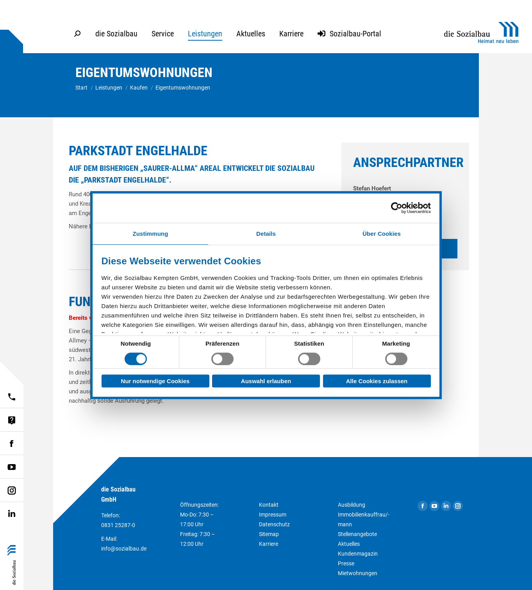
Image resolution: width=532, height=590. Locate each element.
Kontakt (268, 505)
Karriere (268, 544)
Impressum (272, 514)
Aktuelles (349, 544)
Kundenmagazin (358, 554)
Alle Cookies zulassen (377, 381)
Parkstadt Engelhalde (138, 150)
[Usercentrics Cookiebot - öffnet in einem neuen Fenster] (396, 208)
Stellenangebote (357, 534)
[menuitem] (116, 33)
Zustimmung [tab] (150, 233)
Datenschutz (274, 524)
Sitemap (269, 534)
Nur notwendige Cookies (155, 381)
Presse (346, 563)
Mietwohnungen (357, 573)
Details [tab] (266, 233)
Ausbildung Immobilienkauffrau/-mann (363, 514)
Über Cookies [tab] (381, 233)
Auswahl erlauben (266, 381)
